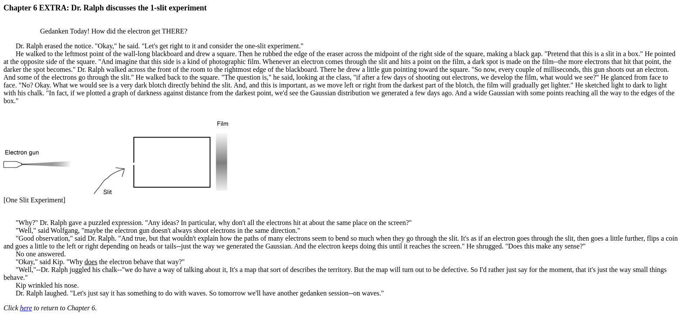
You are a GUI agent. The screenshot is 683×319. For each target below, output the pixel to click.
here (26, 308)
